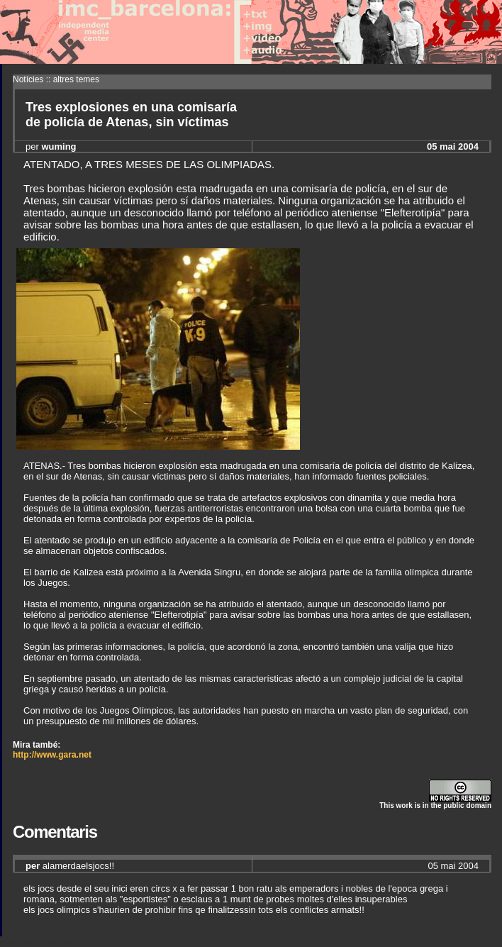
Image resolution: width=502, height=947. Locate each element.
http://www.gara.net (52, 755)
